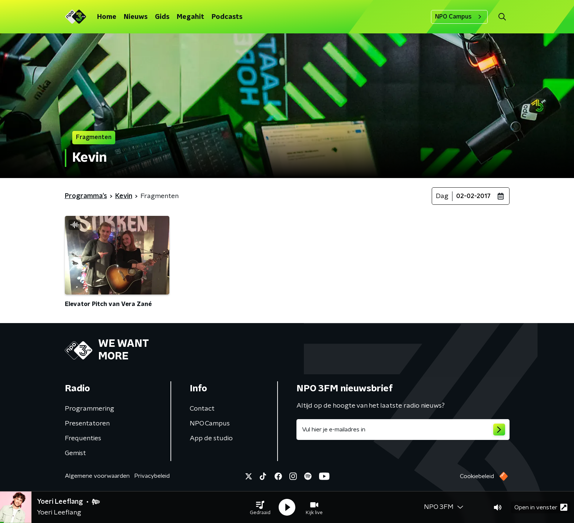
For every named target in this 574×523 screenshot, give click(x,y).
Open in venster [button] (540, 507)
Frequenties (83, 438)
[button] (260, 507)
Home (106, 17)
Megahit (190, 17)
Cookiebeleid (477, 476)
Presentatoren (87, 423)
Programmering (89, 408)
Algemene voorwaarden (97, 476)
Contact (202, 408)
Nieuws (135, 17)
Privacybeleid (152, 476)
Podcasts (227, 17)
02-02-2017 (473, 196)
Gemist (75, 453)
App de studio (211, 438)
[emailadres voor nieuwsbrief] (403, 429)
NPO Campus (459, 16)
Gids (162, 17)
